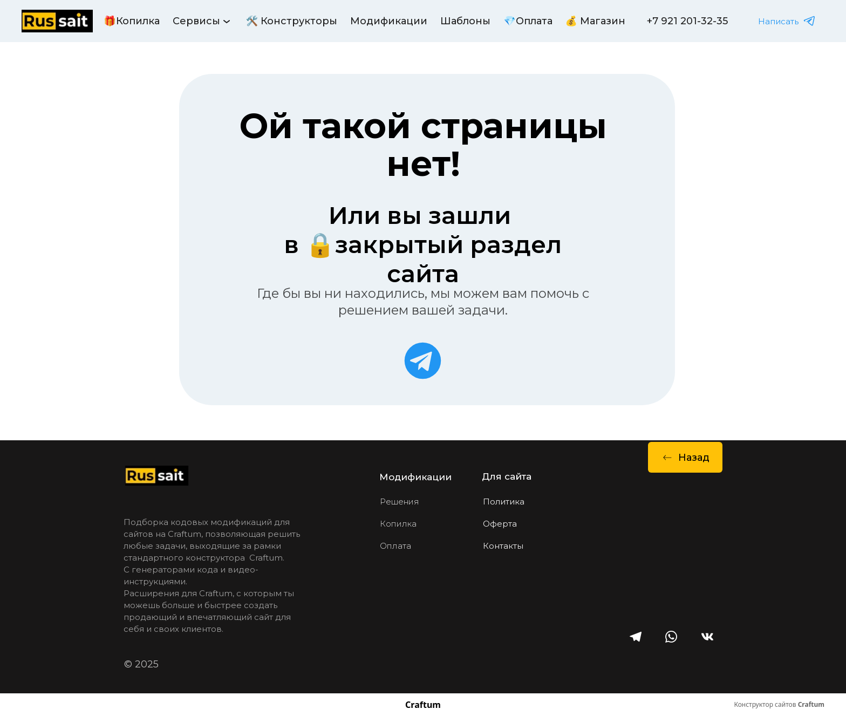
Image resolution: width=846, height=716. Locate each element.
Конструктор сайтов (779, 704)
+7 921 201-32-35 (687, 21)
